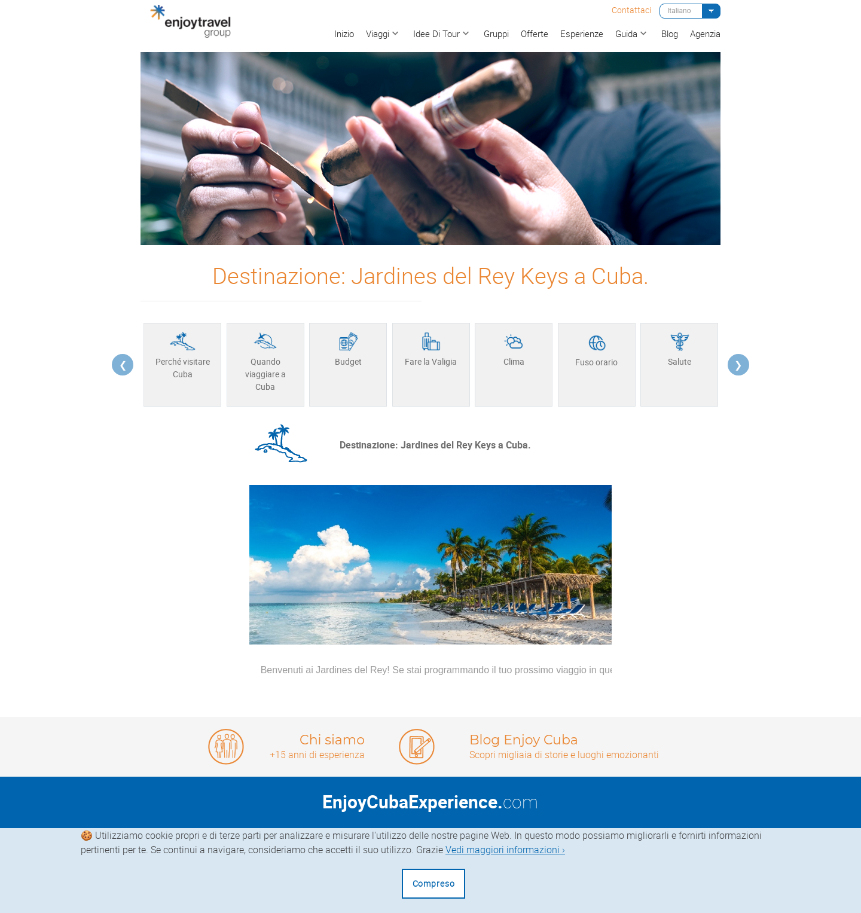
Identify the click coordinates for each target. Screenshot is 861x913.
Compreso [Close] (434, 883)
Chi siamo (332, 739)
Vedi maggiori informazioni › (505, 849)
